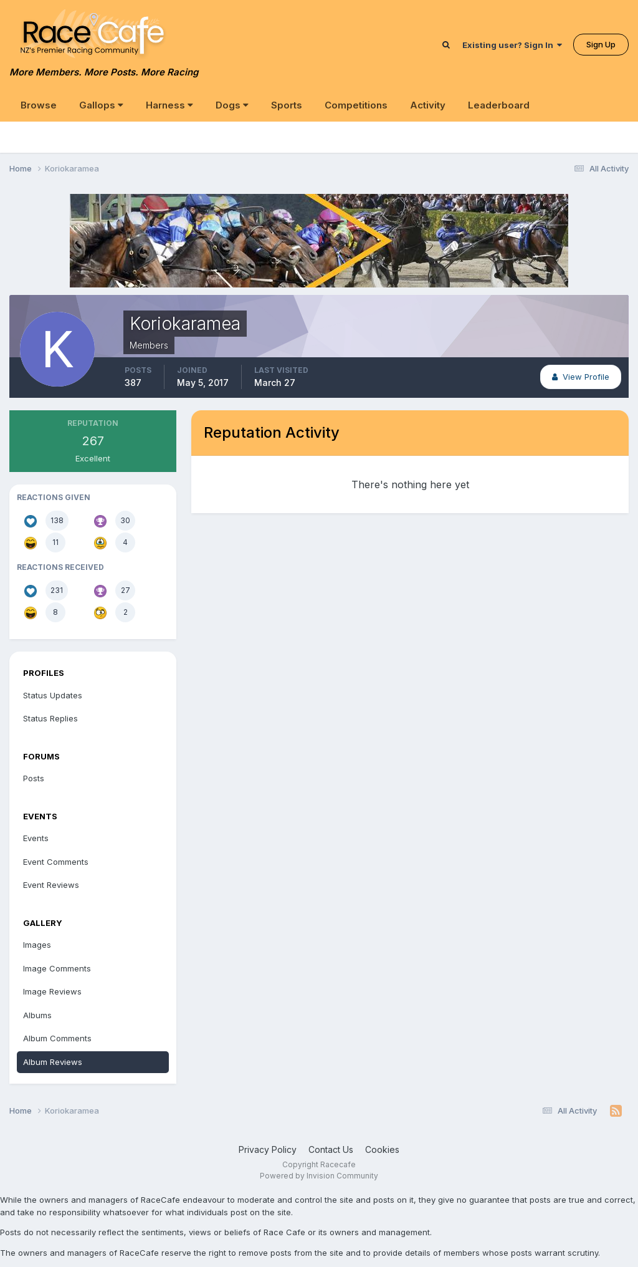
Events (36, 838)
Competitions (356, 105)
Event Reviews (51, 885)
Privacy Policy (268, 1149)
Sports (286, 105)
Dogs (232, 105)
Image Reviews (52, 991)
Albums (37, 1015)
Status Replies (50, 718)
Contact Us (330, 1149)
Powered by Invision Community (319, 1175)
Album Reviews (52, 1062)
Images (37, 945)
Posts (33, 778)
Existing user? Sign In (512, 45)
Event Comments (55, 862)
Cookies (382, 1149)
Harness (169, 105)
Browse (39, 105)
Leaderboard (499, 105)
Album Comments (57, 1038)
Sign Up (601, 44)
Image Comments (57, 968)
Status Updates (52, 695)
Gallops (101, 105)
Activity (427, 105)
